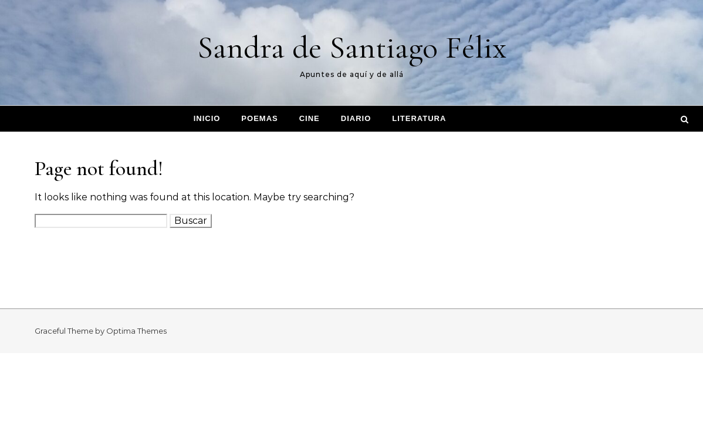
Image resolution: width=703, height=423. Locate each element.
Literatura (419, 118)
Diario (356, 118)
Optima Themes (136, 330)
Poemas (259, 118)
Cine (309, 118)
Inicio (207, 118)
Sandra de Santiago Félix (351, 47)
